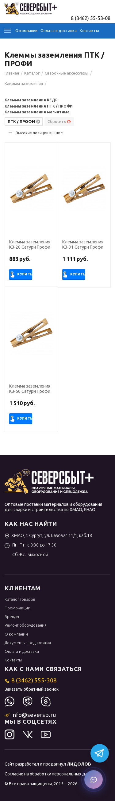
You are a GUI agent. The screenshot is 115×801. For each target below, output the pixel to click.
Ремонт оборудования (26, 625)
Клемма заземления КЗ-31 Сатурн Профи (82, 244)
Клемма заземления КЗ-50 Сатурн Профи (29, 389)
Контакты (89, 30)
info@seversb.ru (30, 714)
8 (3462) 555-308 (31, 680)
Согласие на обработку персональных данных (51, 773)
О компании (26, 30)
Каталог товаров (20, 599)
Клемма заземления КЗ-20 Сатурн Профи (29, 244)
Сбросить (59, 121)
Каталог (7, 30)
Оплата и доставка (58, 30)
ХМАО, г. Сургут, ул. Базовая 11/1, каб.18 (48, 535)
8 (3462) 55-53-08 (90, 18)
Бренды (12, 616)
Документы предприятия (28, 642)
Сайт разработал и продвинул (48, 764)
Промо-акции (17, 608)
